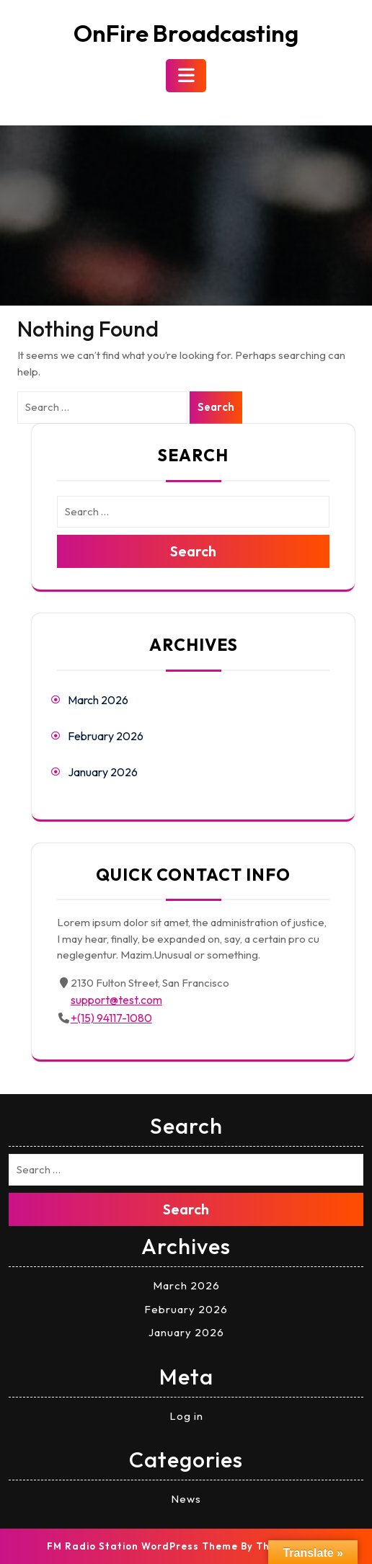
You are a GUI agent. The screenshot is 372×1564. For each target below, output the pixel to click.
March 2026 (98, 700)
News (186, 1499)
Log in (186, 1416)
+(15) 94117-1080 (111, 1017)
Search (216, 407)
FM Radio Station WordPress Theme (142, 1546)
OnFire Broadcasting (186, 33)
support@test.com (116, 999)
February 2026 (105, 736)
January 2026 (103, 772)
